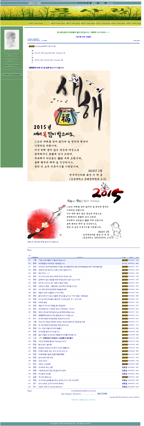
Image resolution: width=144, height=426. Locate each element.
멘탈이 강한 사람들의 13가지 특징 (51, 293)
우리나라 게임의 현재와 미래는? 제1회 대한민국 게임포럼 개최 (61, 322)
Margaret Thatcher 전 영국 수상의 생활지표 (53, 348)
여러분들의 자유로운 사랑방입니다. (51, 263)
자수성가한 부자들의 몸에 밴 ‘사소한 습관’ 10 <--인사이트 (60, 299)
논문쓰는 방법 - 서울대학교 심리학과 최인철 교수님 (57, 286)
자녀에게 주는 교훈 (45, 367)
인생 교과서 (42, 361)
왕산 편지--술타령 (45, 345)
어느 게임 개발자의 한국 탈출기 (50, 328)
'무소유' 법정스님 (44, 377)
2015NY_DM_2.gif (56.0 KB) (43, 60)
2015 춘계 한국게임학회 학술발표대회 (52, 289)
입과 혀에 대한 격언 (45, 358)
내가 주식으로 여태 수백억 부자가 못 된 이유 (55, 276)
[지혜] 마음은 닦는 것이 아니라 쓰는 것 (52, 351)
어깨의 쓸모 (42, 302)
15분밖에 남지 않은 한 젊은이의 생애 (52, 371)
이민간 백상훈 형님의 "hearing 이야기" (52, 341)
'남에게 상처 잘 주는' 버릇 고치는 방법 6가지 (54, 270)
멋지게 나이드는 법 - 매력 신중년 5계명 (53, 283)
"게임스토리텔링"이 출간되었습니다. (52, 260)
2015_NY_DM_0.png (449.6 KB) (44, 53)
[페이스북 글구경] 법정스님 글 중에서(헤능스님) (56, 312)
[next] (94, 391)
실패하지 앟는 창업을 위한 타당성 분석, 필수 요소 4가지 (59, 280)
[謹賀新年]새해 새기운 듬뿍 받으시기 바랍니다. (56, 315)
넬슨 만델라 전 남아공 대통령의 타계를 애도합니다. (57, 335)
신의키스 (136, 397)
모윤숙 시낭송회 (44, 364)
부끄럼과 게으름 (44, 374)
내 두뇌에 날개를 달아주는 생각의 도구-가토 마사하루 (58, 380)
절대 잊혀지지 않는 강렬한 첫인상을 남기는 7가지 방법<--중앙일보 (63, 296)
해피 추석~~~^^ (44, 273)
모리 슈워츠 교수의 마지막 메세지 (51, 384)
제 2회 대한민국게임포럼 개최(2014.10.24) (53, 319)
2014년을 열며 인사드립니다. (49, 332)
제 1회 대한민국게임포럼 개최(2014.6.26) (53, 325)
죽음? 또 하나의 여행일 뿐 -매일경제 (51, 306)
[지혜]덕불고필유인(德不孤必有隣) (51, 354)
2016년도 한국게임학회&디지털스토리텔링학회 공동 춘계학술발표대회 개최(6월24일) (70, 267)
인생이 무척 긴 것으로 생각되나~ (50, 387)
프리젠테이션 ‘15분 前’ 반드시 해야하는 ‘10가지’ (56, 309)
